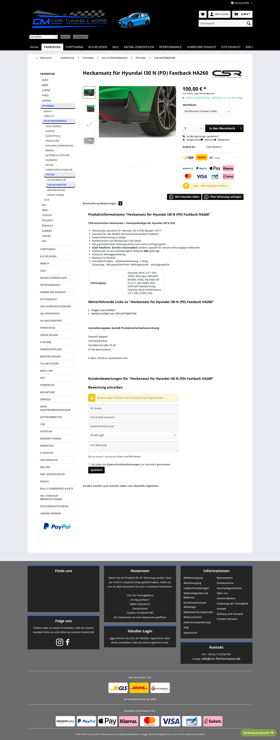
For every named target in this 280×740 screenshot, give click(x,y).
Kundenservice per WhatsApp (195, 605)
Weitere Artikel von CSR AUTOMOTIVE (112, 313)
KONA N (48, 111)
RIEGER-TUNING (55, 194)
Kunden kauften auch (96, 486)
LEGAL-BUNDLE (53, 126)
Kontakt (221, 608)
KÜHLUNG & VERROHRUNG (60, 145)
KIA (44, 204)
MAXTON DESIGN (56, 190)
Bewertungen (111, 203)
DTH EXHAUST (48, 299)
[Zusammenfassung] (133, 426)
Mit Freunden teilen (184, 197)
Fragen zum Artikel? (101, 310)
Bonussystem (225, 577)
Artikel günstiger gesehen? (200, 136)
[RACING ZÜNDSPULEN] (138, 47)
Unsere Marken (226, 598)
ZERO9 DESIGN (49, 335)
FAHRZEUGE (47, 73)
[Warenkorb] (242, 14)
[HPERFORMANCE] (170, 47)
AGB (186, 627)
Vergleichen (191, 139)
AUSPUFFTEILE (53, 135)
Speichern (96, 470)
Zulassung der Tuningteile (232, 603)
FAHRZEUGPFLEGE (51, 349)
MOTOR (49, 164)
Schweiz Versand (227, 619)
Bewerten (222, 139)
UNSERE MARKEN (50, 513)
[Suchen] (248, 23)
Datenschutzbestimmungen (123, 464)
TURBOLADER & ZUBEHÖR (59, 169)
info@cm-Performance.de (220, 659)
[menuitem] (225, 23)
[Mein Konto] (219, 14)
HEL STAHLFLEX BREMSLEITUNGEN (51, 497)
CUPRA (46, 90)
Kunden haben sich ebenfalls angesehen (134, 486)
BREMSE (50, 150)
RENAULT (47, 225)
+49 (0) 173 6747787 (219, 654)
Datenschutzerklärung (197, 622)
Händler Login (140, 631)
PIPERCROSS (47, 328)
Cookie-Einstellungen (196, 588)
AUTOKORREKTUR (56, 179)
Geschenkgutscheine (229, 588)
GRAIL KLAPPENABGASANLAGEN (55, 408)
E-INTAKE (45, 342)
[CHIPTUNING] (74, 47)
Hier (112, 638)
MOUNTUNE (47, 392)
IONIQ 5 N (49, 116)
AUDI (45, 80)
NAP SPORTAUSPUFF (52, 474)
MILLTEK (45, 467)
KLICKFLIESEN (48, 256)
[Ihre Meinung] (133, 446)
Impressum (190, 632)
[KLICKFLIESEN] (98, 47)
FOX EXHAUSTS (49, 460)
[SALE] (115, 47)
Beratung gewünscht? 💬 (259, 732)
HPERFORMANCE (50, 285)
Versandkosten (131, 734)
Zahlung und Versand (230, 614)
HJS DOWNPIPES (50, 313)
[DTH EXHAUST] (231, 47)
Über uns (222, 593)
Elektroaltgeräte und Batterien (196, 595)
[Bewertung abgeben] (133, 435)
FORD (45, 95)
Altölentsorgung (193, 577)
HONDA (46, 100)
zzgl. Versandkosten (204, 93)
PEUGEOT (47, 220)
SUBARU (47, 230)
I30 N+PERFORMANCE (55, 120)
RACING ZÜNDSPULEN (53, 277)
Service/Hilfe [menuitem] (240, 3)
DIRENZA (45, 399)
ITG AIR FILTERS (49, 363)
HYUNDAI (48, 105)
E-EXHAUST (46, 452)
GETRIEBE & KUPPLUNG (58, 155)
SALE (43, 270)
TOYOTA (47, 215)
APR (42, 378)
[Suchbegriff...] (225, 23)
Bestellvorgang (192, 583)
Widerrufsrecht (193, 617)
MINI (45, 210)
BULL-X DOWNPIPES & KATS (56, 488)
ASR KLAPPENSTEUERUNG (55, 306)
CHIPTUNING (48, 249)
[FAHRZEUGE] (52, 47)
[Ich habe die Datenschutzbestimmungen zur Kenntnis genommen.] (89, 464)
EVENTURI (46, 431)
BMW (45, 85)
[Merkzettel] (203, 14)
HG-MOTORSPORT (51, 320)
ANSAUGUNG (52, 140)
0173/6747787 (145, 612)
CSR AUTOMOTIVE (56, 184)
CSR (42, 424)
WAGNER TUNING (50, 438)
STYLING (50, 174)
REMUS (44, 481)
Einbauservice (225, 583)
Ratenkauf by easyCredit (198, 612)
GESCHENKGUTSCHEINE (54, 506)
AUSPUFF (50, 131)
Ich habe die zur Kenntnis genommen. (131, 464)
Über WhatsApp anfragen (222, 197)
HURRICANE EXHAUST (53, 292)
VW (44, 241)
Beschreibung (91, 203)
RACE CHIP (46, 370)
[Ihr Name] (133, 408)
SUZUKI (46, 236)
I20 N (46, 199)
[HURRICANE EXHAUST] (201, 47)
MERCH (44, 263)
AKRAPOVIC (47, 445)
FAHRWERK (51, 160)
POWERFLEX (47, 385)
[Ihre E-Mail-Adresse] (133, 417)
